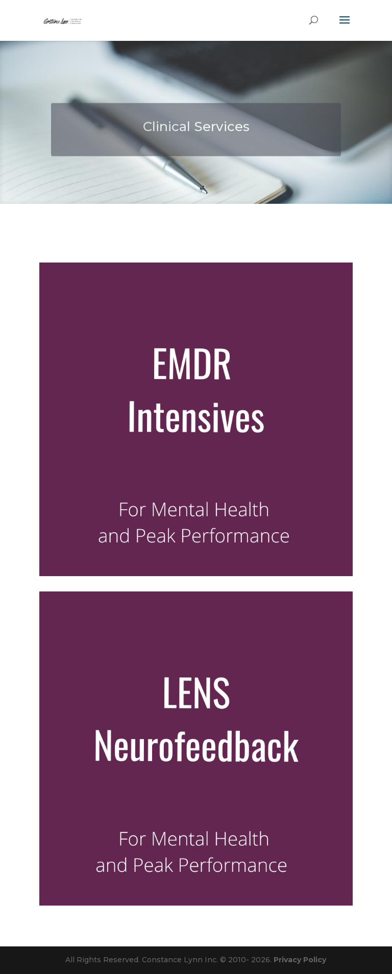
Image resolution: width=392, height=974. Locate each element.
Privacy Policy (300, 959)
